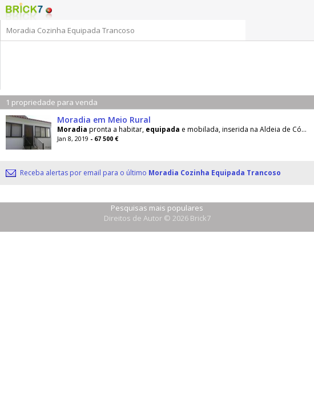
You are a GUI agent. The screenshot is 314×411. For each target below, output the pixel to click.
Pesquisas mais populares (157, 208)
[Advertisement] (157, 58)
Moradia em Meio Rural (104, 119)
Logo (24, 11)
